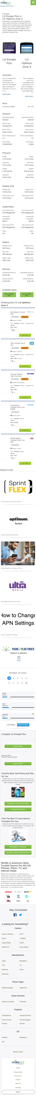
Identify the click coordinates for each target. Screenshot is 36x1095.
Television (23, 1001)
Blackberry (23, 1037)
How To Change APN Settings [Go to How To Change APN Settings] (9, 635)
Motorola (5, 969)
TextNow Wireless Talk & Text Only (16, 375)
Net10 (22, 943)
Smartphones (6, 1015)
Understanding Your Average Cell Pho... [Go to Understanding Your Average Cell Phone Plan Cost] (12, 568)
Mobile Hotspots (7, 988)
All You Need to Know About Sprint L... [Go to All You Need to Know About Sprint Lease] (11, 501)
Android (4, 1037)
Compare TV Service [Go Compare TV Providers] (18, 847)
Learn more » (6, 94)
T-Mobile (22, 938)
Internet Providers (8, 1001)
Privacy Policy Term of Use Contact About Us (18, 1077)
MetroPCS (5, 947)
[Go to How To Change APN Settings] (18, 620)
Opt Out (18, 1092)
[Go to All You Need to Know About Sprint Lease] (18, 487)
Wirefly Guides (18, 1052)
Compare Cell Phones (6, 6)
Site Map (18, 1087)
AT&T (21, 934)
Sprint (4, 938)
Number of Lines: (18, 673)
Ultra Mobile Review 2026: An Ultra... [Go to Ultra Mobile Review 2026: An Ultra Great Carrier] (11, 601)
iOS (3, 1042)
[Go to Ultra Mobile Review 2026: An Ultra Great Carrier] (18, 587)
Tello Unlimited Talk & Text (17, 344)
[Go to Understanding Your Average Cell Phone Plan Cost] (18, 553)
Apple (4, 961)
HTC (3, 965)
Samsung (5, 974)
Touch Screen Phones (6, 1021)
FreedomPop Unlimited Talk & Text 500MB (17, 407)
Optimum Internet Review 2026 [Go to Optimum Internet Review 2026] (9, 535)
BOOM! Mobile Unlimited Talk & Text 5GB (17, 440)
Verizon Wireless (7, 934)
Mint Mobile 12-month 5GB (17, 313)
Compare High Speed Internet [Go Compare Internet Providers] (18, 853)
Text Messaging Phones (25, 1021)
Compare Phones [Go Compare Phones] (18, 809)
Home (18, 1068)
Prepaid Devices (25, 1015)
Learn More (18, 746)
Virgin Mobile (6, 943)
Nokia (22, 969)
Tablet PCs (23, 988)
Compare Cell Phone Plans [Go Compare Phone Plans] (18, 804)
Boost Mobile (24, 947)
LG (21, 965)
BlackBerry (23, 961)
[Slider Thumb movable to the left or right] (8, 697)
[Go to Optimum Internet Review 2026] (18, 520)
